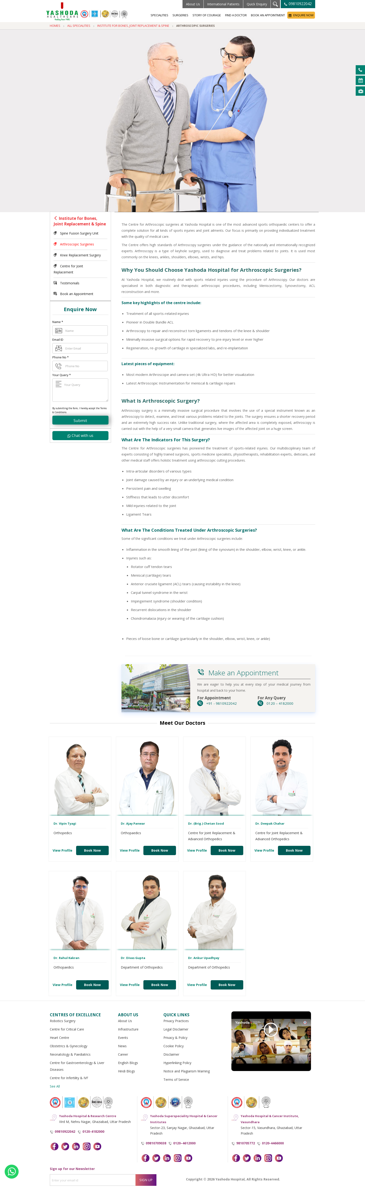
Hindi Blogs (126, 1071)
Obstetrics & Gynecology (68, 1046)
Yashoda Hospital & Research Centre (87, 1116)
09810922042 (298, 3)
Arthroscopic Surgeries (74, 244)
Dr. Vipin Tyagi (65, 823)
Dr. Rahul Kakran (66, 958)
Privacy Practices (176, 1021)
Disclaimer (171, 1054)
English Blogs (128, 1063)
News (122, 1046)
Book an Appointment (268, 15)
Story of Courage (207, 15)
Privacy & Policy (175, 1037)
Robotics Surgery (62, 1021)
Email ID (57, 339)
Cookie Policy (173, 1046)
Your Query (61, 375)
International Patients (223, 4)
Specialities (159, 15)
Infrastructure (128, 1029)
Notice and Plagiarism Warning (186, 1071)
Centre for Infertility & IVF (69, 1078)
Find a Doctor (236, 15)
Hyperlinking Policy (177, 1063)
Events (123, 1037)
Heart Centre (59, 1037)
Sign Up (145, 1180)
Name (57, 322)
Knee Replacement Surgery (77, 255)
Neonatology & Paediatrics (70, 1054)
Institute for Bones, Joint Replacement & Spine (80, 221)
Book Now (92, 850)
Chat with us (80, 435)
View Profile (62, 850)
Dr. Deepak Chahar (269, 823)
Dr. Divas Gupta (133, 958)
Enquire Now (301, 15)
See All (55, 1086)
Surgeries (180, 15)
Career (123, 1054)
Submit (80, 420)
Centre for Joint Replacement (68, 269)
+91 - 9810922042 (217, 703)
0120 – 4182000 (275, 703)
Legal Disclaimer (175, 1029)
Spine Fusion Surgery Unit (76, 233)
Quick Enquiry (257, 4)
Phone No (60, 357)
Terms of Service (176, 1079)
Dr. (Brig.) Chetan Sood (206, 823)
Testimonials (66, 283)
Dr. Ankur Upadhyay (203, 958)
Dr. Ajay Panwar (133, 823)
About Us (193, 4)
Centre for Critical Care (67, 1029)
